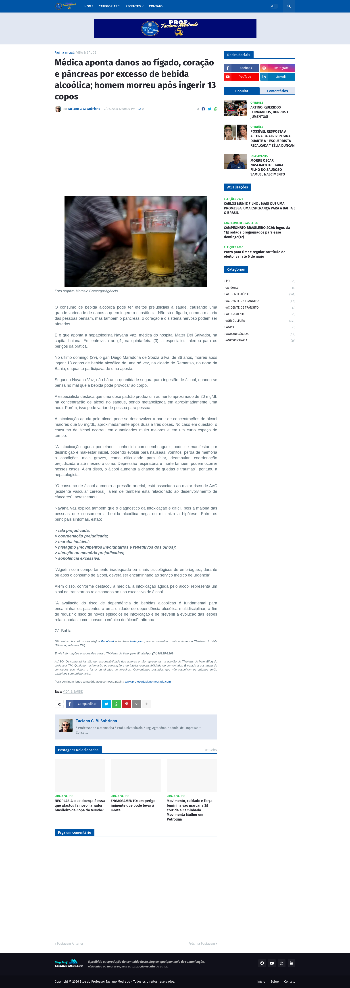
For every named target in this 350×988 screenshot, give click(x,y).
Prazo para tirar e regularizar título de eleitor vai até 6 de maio (254, 254)
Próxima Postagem (201, 944)
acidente (260, 288)
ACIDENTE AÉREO (260, 294)
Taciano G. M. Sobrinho (96, 721)
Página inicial (64, 52)
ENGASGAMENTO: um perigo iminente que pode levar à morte (133, 805)
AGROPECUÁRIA (260, 340)
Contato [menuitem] (155, 6)
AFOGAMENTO (260, 314)
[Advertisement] (136, 154)
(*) (260, 281)
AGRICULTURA (260, 321)
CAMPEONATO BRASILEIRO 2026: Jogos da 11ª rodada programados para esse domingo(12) (257, 232)
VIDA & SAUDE (86, 52)
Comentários (277, 91)
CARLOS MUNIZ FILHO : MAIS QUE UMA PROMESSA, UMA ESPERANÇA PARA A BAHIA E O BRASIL (259, 208)
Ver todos (210, 749)
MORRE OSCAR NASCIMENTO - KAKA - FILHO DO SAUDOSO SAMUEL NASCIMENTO (268, 167)
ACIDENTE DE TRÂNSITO (260, 308)
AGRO (260, 327)
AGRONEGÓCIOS (260, 334)
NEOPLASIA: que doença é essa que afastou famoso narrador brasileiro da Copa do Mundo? (80, 805)
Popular (241, 91)
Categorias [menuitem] (108, 6)
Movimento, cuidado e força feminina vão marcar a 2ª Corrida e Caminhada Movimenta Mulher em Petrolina (189, 810)
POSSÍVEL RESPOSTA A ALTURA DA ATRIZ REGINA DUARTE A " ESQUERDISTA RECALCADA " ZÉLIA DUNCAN (272, 138)
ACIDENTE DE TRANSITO (260, 301)
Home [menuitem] (88, 6)
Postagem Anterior (70, 944)
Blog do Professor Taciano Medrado (105, 982)
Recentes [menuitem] (133, 6)
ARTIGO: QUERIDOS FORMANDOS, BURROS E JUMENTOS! (269, 112)
